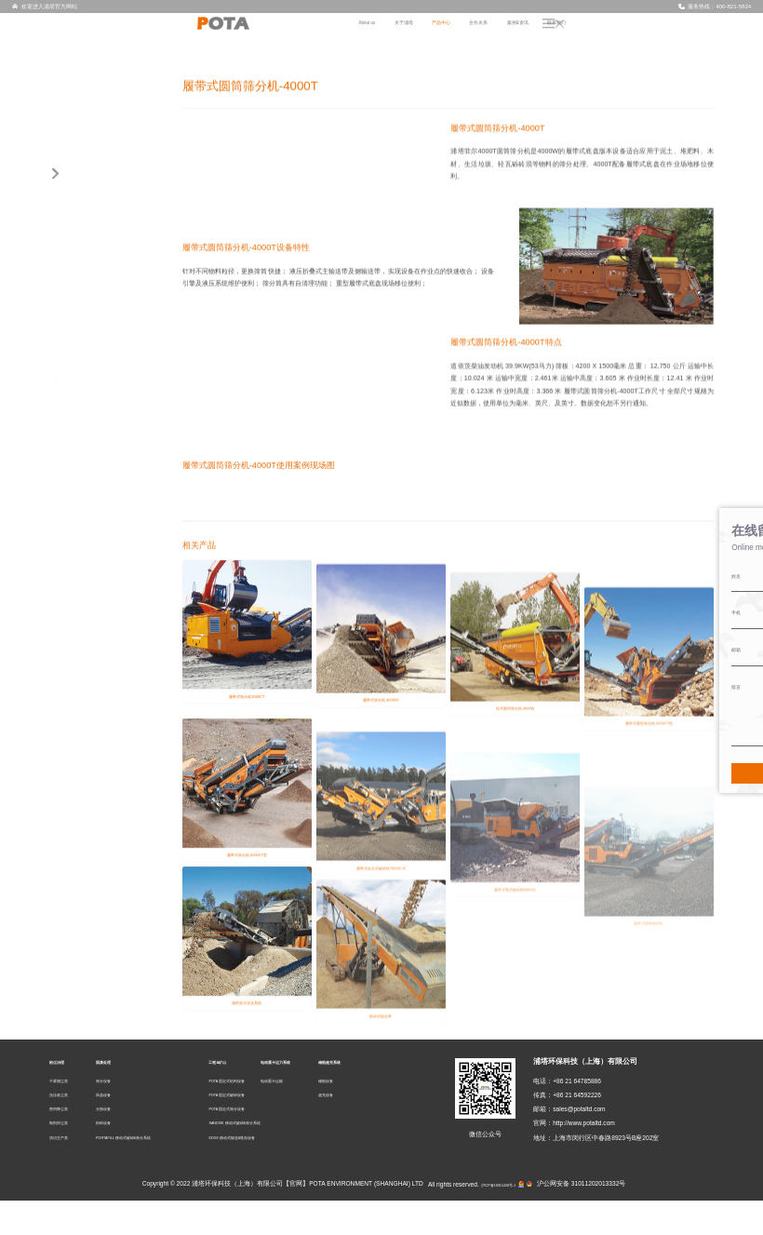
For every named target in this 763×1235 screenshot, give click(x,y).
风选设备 (123, 1129)
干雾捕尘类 (65, 1115)
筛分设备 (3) (82, 295)
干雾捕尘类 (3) (85, 198)
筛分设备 (123, 1115)
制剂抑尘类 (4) (85, 246)
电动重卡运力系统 (344, 1097)
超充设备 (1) (82, 553)
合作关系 (596, 31)
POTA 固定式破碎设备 (254, 1129)
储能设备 (415, 1115)
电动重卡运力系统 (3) (92, 489)
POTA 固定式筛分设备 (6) (101, 440)
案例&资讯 (647, 31)
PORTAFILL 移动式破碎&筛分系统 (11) (114, 367)
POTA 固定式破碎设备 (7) (101, 423)
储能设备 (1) (82, 537)
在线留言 (742, 627)
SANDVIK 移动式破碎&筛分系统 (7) (116, 456)
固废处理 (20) (79, 279)
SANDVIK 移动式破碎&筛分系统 (268, 1158)
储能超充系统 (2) (85, 521)
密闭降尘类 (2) (85, 230)
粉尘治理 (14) (79, 182)
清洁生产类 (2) (85, 262)
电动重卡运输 (334, 1115)
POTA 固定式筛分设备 (254, 1144)
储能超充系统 (424, 1097)
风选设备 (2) (82, 311)
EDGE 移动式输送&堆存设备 (263, 1172)
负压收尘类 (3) (85, 214)
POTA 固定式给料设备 (254, 1115)
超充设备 (415, 1129)
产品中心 (547, 31)
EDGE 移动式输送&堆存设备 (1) (111, 472)
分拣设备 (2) (82, 326)
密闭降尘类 (65, 1144)
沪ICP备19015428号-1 (492, 1218)
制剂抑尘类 (65, 1158)
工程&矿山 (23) (82, 392)
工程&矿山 (240, 1097)
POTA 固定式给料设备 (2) (101, 407)
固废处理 (125, 1097)
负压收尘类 (65, 1129)
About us (449, 31)
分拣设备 (123, 1144)
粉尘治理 (64, 1097)
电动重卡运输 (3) (89, 504)
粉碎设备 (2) (82, 343)
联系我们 (699, 31)
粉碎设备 (123, 1158)
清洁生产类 (65, 1172)
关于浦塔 (499, 31)
